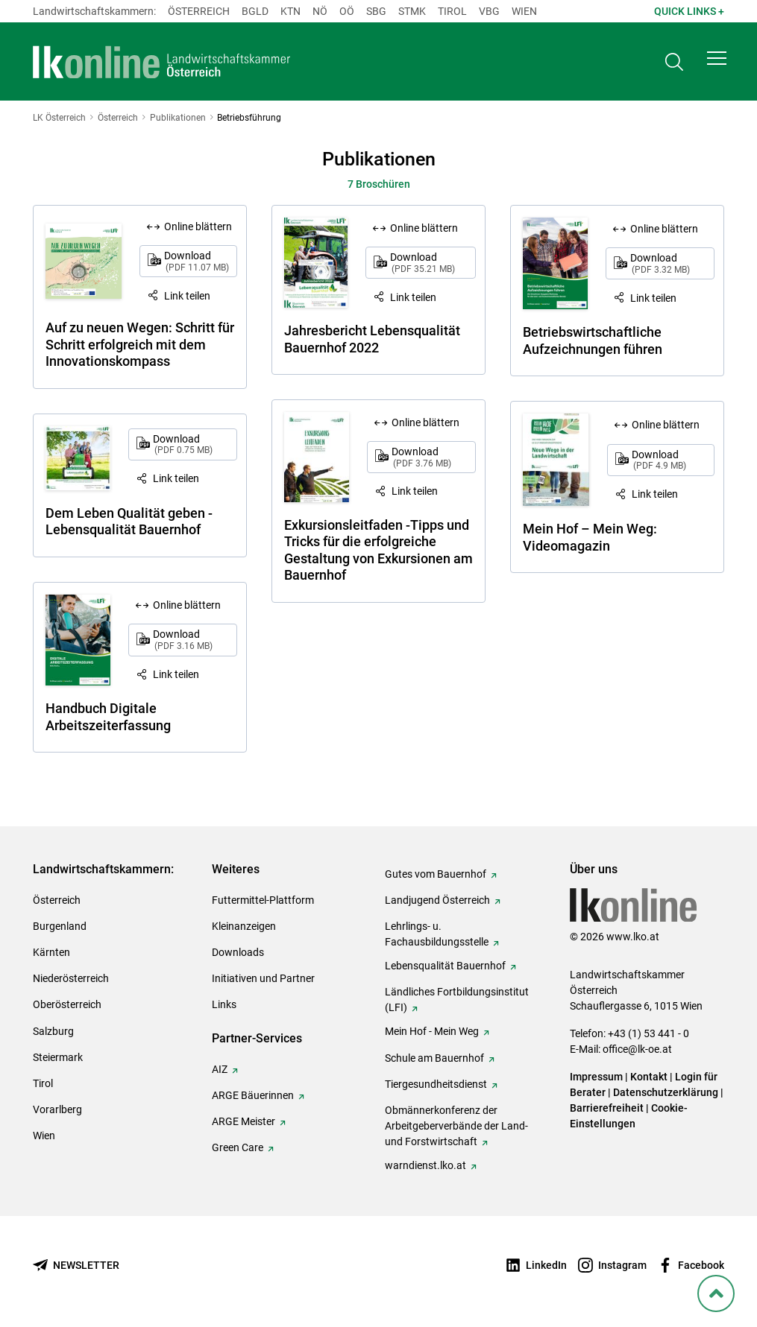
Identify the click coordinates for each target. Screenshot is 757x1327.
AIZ (219, 1069)
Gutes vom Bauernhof (435, 874)
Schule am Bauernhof (434, 1058)
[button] (716, 64)
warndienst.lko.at (425, 1165)
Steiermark (58, 1057)
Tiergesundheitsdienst (436, 1084)
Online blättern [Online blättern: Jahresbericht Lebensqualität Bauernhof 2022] (424, 228)
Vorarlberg (57, 1109)
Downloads (238, 952)
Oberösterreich (67, 1004)
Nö (319, 11)
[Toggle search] (674, 64)
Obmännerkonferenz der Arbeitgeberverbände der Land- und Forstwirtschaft (456, 1125)
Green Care (237, 1147)
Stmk (412, 11)
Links (224, 1004)
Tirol (452, 11)
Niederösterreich (71, 978)
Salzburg (53, 1031)
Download (196, 261)
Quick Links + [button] (689, 11)
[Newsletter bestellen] (76, 1265)
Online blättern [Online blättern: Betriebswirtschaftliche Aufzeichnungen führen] (664, 229)
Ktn (290, 11)
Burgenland (60, 926)
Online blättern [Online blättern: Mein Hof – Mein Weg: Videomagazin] (666, 425)
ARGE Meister (243, 1121)
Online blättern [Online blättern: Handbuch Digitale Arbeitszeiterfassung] (187, 605)
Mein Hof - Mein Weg (432, 1031)
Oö (346, 11)
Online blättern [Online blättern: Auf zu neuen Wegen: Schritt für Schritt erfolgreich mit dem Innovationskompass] (198, 226)
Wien (524, 11)
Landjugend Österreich (437, 900)
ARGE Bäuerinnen (253, 1095)
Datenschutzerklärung (665, 1092)
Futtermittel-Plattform (263, 900)
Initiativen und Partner (263, 978)
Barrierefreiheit (607, 1108)
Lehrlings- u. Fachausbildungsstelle (437, 934)
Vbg (489, 11)
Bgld (255, 11)
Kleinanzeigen (244, 926)
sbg (376, 11)
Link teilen (187, 296)
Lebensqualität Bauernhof (445, 966)
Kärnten (51, 952)
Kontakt (649, 1077)
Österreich (199, 11)
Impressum (596, 1077)
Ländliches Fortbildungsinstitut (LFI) (457, 999)
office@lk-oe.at (637, 1049)
